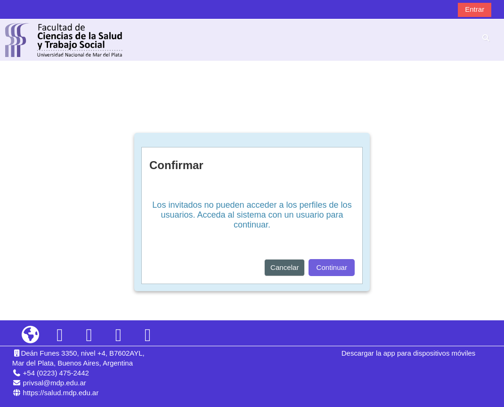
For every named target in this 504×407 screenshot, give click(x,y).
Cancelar (284, 267)
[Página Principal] (64, 39)
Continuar (331, 267)
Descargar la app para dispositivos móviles (408, 353)
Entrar (474, 9)
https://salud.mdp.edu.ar (61, 393)
